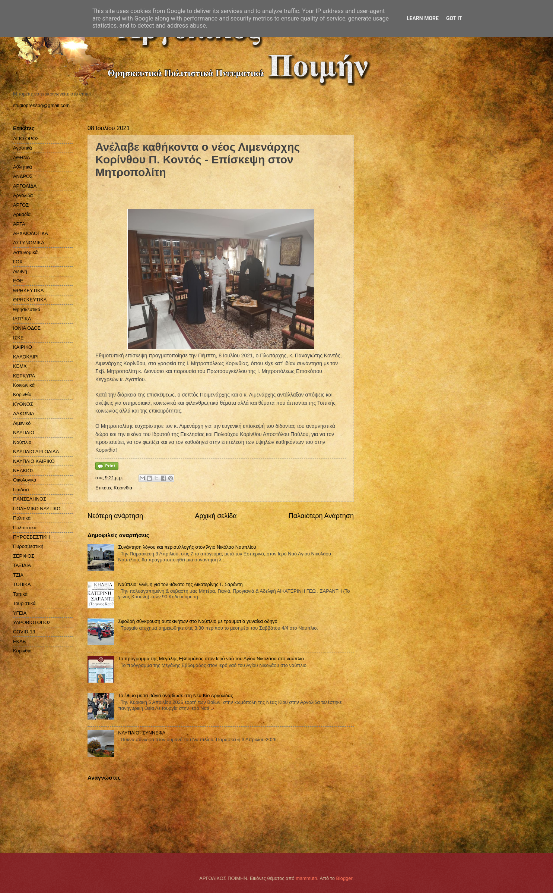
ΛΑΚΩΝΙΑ (23, 413)
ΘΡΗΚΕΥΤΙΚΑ (28, 290)
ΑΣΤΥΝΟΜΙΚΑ (28, 242)
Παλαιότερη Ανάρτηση (321, 516)
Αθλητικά (22, 167)
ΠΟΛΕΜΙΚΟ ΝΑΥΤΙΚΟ (37, 508)
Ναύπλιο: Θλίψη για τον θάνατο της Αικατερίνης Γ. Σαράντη (180, 584)
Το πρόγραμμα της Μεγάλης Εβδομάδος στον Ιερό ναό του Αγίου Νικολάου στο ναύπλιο (211, 658)
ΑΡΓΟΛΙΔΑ (24, 186)
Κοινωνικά (24, 385)
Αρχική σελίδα (215, 516)
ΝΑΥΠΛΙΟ (23, 432)
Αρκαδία (22, 214)
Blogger (344, 878)
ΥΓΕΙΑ (19, 613)
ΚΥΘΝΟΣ (23, 404)
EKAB (19, 641)
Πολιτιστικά (24, 527)
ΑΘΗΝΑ (21, 157)
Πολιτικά (22, 518)
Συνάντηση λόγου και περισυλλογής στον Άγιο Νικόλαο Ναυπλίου (187, 547)
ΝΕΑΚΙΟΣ (23, 470)
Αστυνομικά (25, 252)
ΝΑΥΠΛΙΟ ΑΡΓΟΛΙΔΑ (36, 451)
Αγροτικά (22, 148)
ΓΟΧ (18, 261)
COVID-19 (24, 631)
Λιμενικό (22, 423)
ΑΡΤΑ (19, 224)
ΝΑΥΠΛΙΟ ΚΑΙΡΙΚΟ (34, 461)
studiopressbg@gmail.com (41, 105)
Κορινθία (22, 394)
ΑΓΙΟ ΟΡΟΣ (26, 138)
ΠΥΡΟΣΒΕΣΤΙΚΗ (31, 537)
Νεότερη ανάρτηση (115, 516)
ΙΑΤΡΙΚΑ (22, 319)
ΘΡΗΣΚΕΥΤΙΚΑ (30, 300)
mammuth (306, 878)
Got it (454, 18)
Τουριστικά (24, 603)
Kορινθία (123, 488)
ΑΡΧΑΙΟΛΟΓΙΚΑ (30, 233)
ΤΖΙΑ (18, 575)
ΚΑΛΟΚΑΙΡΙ (25, 357)
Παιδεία (21, 489)
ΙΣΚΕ (18, 338)
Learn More (423, 18)
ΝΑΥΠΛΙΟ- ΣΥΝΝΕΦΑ (141, 733)
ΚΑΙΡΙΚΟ (22, 347)
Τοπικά (20, 594)
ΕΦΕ (18, 280)
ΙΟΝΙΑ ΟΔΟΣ (27, 328)
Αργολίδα (23, 195)
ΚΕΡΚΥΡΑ (24, 376)
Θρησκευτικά (26, 309)
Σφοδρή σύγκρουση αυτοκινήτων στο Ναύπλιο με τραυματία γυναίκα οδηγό (197, 621)
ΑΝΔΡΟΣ (23, 176)
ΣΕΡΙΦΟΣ (23, 556)
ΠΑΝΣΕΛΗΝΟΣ (29, 499)
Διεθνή (20, 271)
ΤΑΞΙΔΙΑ (22, 565)
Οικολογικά (24, 480)
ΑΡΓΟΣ (21, 205)
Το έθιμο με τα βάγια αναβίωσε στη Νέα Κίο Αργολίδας (175, 695)
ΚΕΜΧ (20, 366)
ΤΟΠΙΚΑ (22, 584)
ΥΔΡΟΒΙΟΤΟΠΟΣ (32, 622)
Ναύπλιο (22, 442)
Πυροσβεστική (28, 546)
